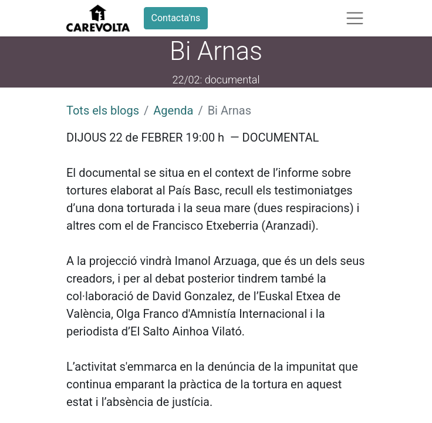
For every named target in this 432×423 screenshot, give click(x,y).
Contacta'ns (176, 18)
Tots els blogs (102, 110)
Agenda (173, 110)
